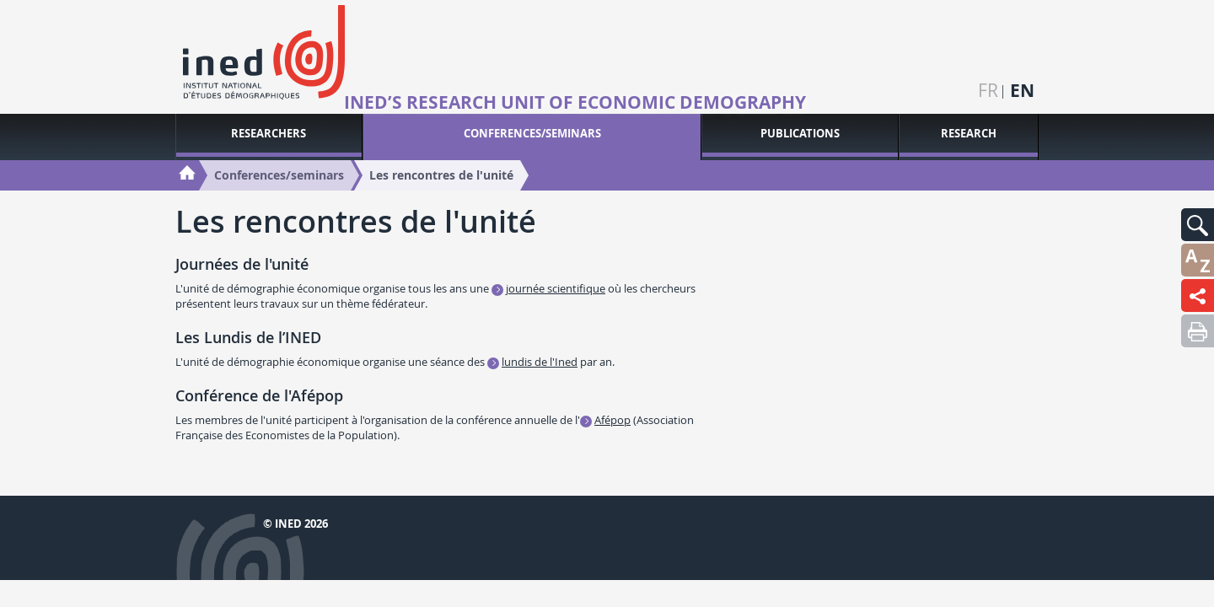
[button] (1197, 224)
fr (988, 90)
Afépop (612, 419)
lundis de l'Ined (539, 361)
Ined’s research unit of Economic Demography (575, 103)
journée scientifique (555, 288)
